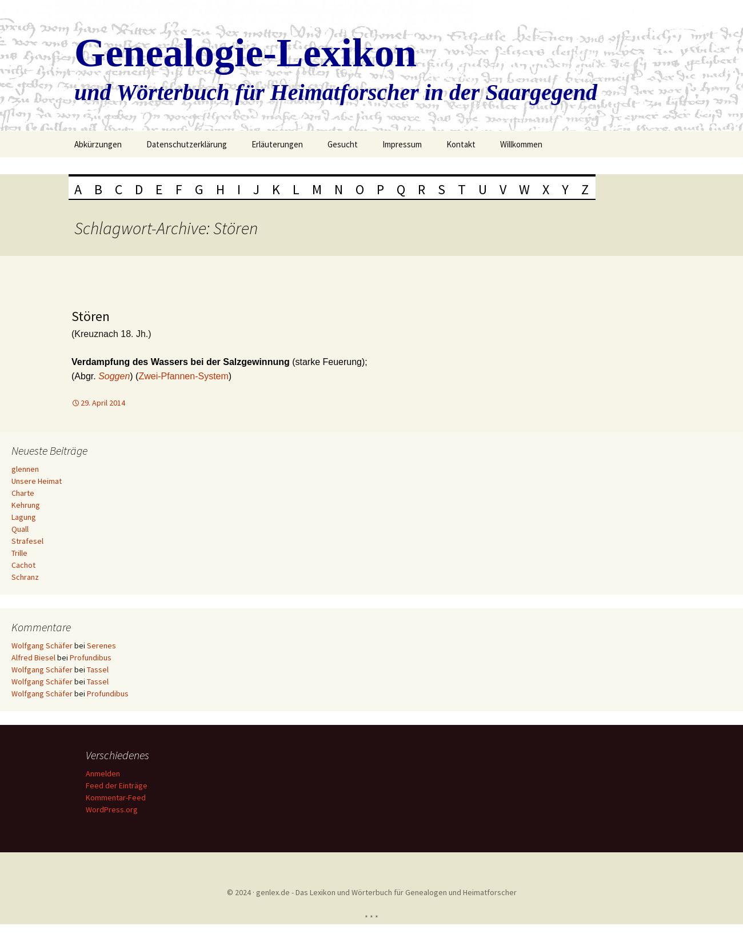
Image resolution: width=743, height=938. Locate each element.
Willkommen (521, 144)
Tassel (98, 669)
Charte (22, 493)
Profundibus (90, 657)
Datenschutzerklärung (186, 144)
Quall (20, 529)
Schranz (25, 577)
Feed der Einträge (118, 785)
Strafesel (27, 541)
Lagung (23, 517)
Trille (19, 553)
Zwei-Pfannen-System (183, 376)
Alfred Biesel (33, 657)
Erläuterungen (277, 144)
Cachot (23, 565)
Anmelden (104, 773)
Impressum (402, 144)
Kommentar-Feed (117, 797)
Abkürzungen (98, 144)
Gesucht (342, 144)
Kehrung (25, 505)
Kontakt (461, 144)
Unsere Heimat (36, 481)
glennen (25, 469)
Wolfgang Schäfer (42, 645)
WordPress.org (113, 809)
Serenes (101, 645)
